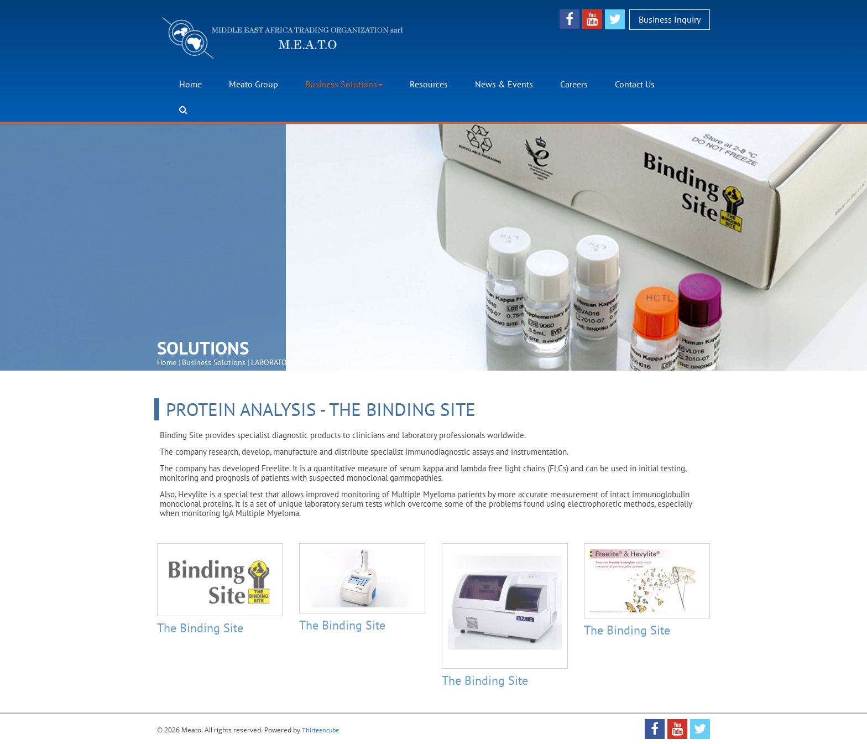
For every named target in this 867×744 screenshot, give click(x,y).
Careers (574, 83)
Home (190, 83)
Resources (429, 83)
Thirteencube (320, 730)
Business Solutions (344, 83)
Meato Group (253, 83)
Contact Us (635, 83)
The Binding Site (200, 631)
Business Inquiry (670, 18)
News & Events (504, 83)
